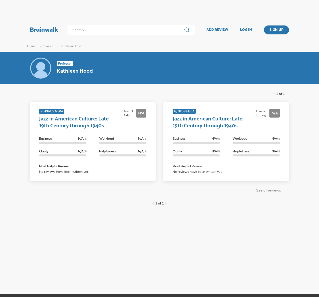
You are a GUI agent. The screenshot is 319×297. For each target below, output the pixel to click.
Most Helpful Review (54, 166)
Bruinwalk (44, 30)
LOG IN (246, 30)
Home (31, 46)
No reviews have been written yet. (64, 172)
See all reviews (268, 190)
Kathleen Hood (71, 46)
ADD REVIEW (217, 30)
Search (48, 46)
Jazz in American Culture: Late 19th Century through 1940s (74, 122)
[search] (125, 30)
